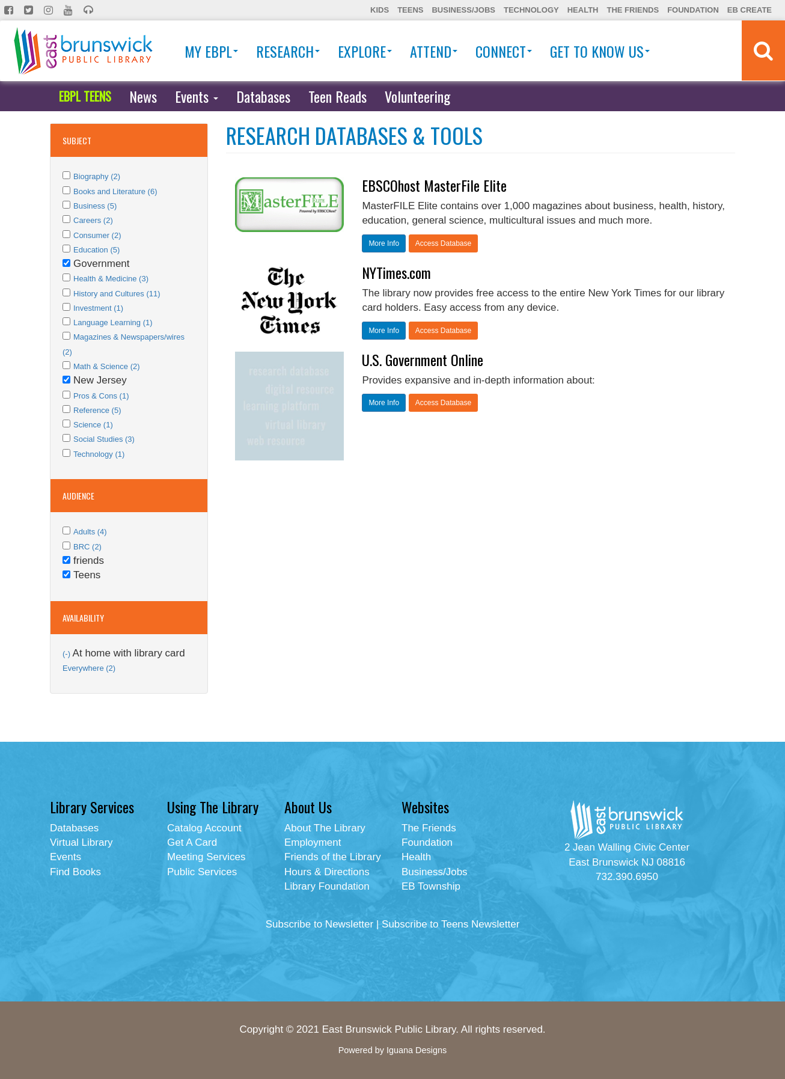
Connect (503, 51)
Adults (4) (90, 531)
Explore (365, 51)
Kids (379, 9)
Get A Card (192, 842)
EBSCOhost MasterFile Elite (434, 185)
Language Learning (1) (113, 322)
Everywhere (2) (89, 668)
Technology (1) (98, 454)
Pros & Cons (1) (101, 395)
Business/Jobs (463, 9)
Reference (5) (97, 410)
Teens (410, 9)
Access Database (443, 243)
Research (288, 51)
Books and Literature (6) (115, 191)
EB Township (431, 886)
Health (583, 9)
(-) (68, 653)
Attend (433, 51)
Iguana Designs (416, 1050)
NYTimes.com (396, 272)
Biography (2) (96, 176)
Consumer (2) (97, 235)
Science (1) (93, 424)
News (143, 96)
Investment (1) (98, 308)
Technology (531, 9)
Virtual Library (81, 842)
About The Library (324, 828)
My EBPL (211, 51)
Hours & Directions (327, 872)
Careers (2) (93, 220)
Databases (263, 96)
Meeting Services (206, 857)
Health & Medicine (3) (110, 278)
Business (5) (95, 205)
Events (196, 96)
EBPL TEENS (85, 96)
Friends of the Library (332, 857)
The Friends (632, 9)
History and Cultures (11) (116, 293)
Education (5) (96, 249)
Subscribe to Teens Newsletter (450, 924)
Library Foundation (327, 886)
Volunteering (417, 96)
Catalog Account (204, 828)
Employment (312, 842)
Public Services (202, 872)
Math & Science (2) (106, 366)
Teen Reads (337, 96)
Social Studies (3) (104, 439)
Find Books (75, 872)
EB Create (749, 9)
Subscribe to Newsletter (320, 924)
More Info (383, 243)
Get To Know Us (600, 51)
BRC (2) (87, 546)
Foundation (693, 9)
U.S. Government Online (422, 359)
